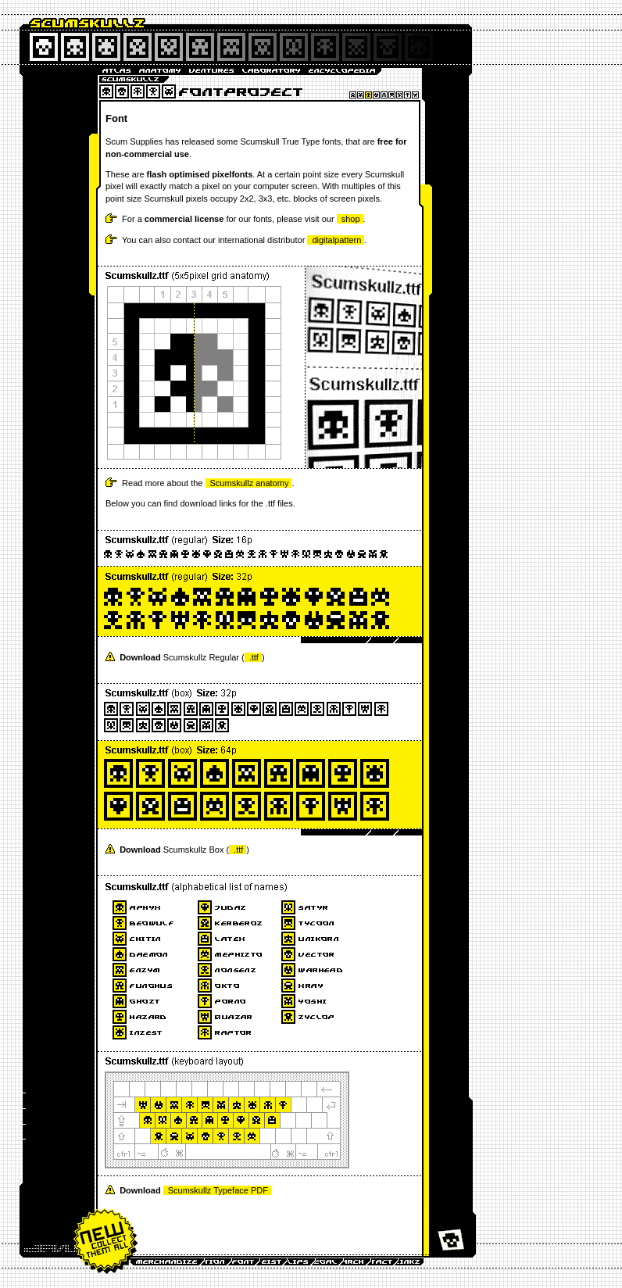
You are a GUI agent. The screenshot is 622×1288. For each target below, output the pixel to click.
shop (350, 219)
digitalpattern (336, 240)
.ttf (254, 657)
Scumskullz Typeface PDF (218, 1190)
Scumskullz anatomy (249, 483)
